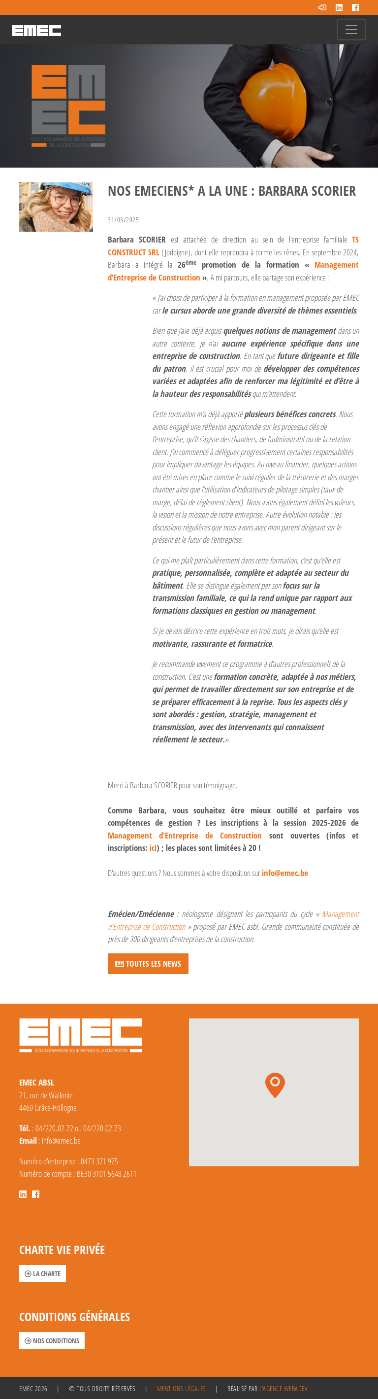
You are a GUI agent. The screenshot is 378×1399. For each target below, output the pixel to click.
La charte (43, 1273)
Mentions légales (181, 1388)
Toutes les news (148, 963)
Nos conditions (52, 1340)
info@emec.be (285, 872)
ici (153, 847)
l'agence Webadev (283, 1388)
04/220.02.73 (102, 1128)
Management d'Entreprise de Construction (185, 835)
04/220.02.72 (54, 1128)
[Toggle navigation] (351, 29)
